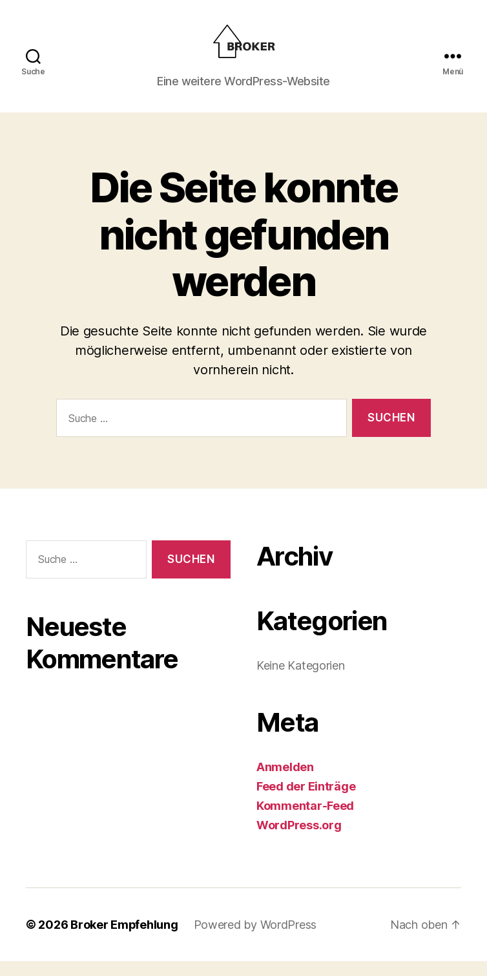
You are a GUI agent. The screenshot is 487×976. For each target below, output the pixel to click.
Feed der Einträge (305, 801)
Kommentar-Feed (305, 820)
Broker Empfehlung (124, 939)
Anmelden (285, 782)
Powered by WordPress (256, 939)
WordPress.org (299, 840)
